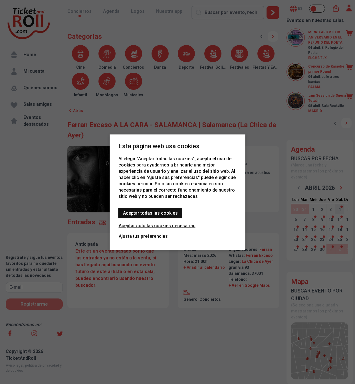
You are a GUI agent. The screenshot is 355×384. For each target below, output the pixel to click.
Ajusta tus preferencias (143, 236)
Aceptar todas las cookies (150, 213)
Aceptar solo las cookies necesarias (157, 225)
